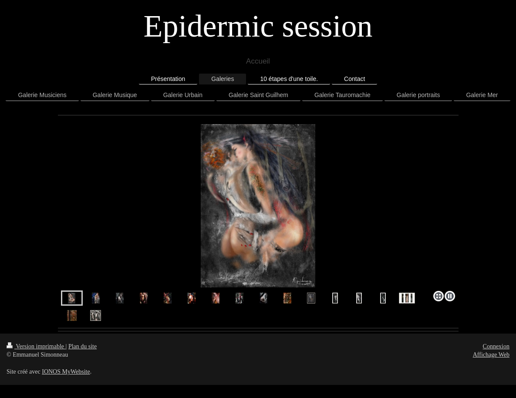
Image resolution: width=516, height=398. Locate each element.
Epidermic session (258, 26)
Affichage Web (491, 354)
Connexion (496, 346)
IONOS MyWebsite (66, 371)
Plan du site (82, 346)
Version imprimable (36, 346)
